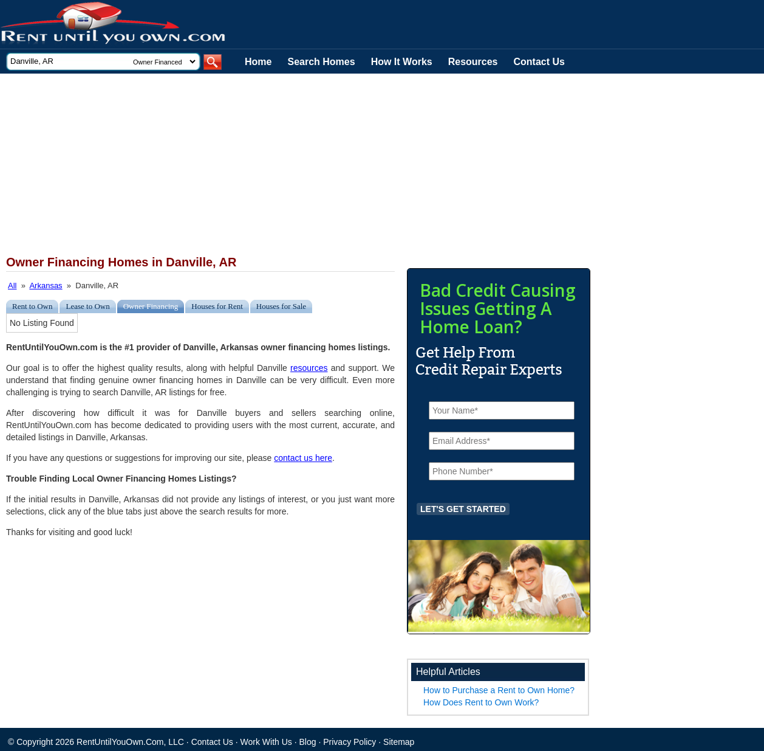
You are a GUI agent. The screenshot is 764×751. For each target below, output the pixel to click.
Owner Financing (151, 306)
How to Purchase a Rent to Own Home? (499, 690)
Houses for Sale (281, 306)
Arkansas (45, 285)
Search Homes (321, 62)
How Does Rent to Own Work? (481, 702)
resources (308, 368)
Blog (307, 742)
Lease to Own (87, 306)
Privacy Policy (349, 742)
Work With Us (266, 742)
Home (258, 62)
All (12, 285)
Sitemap (398, 742)
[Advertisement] (297, 165)
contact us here (303, 458)
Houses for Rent (217, 306)
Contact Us (539, 62)
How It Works (401, 62)
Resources (473, 62)
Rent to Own (32, 306)
